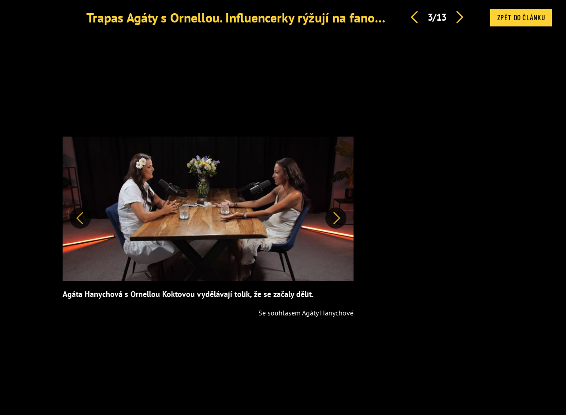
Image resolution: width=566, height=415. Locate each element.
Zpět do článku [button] (521, 17)
